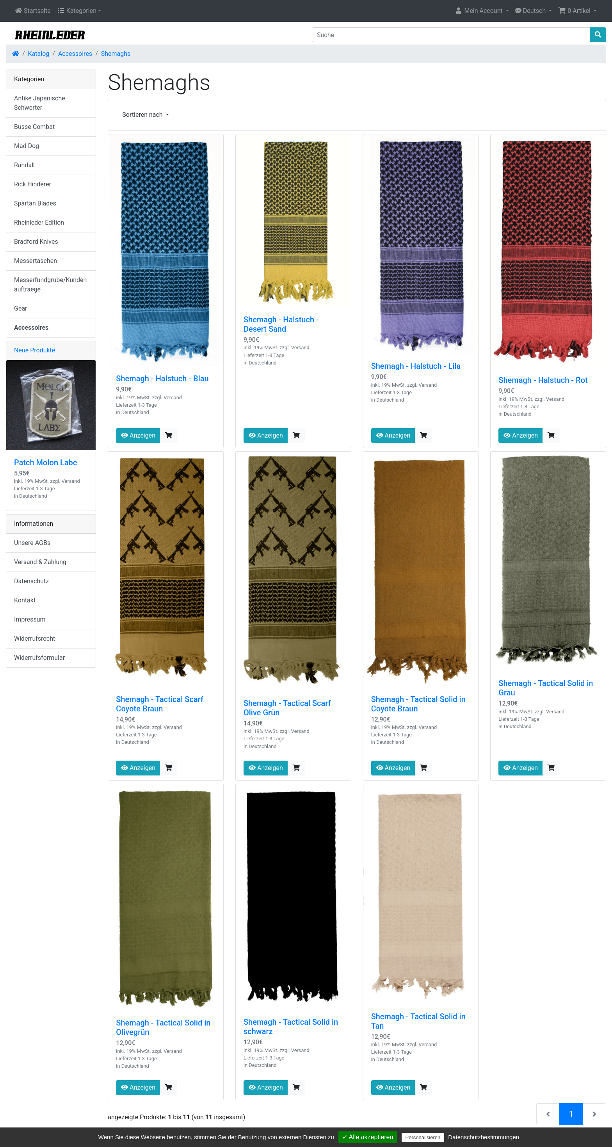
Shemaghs (116, 53)
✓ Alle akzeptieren (367, 1137)
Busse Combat (34, 126)
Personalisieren (423, 1137)
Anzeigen (138, 435)
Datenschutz (31, 581)
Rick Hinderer (32, 184)
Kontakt (25, 600)
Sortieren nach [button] (143, 114)
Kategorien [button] (76, 10)
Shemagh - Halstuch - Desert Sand (281, 324)
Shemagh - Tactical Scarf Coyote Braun (159, 704)
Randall (24, 165)
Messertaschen (35, 260)
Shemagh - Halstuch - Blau (162, 378)
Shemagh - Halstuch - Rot (542, 380)
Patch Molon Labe (45, 462)
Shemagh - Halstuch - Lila (416, 366)
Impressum (30, 619)
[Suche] (451, 34)
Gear (20, 308)
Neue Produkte (34, 350)
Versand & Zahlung (40, 562)
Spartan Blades (35, 203)
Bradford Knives (36, 241)
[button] (482, 11)
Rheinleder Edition (39, 222)
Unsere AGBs (32, 543)
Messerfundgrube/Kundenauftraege (50, 284)
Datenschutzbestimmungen (483, 1137)
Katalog (39, 53)
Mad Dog (26, 146)
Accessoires (75, 53)
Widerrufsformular (39, 657)
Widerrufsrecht (34, 638)
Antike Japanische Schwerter (39, 103)
